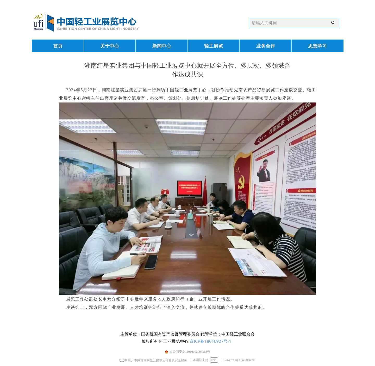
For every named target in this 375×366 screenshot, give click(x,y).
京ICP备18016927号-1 (211, 341)
